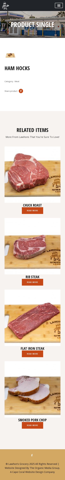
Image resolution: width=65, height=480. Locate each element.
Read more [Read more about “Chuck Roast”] (32, 210)
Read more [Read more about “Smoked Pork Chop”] (32, 425)
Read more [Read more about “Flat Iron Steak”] (32, 353)
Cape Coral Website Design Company (33, 472)
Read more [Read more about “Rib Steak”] (32, 282)
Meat (17, 81)
